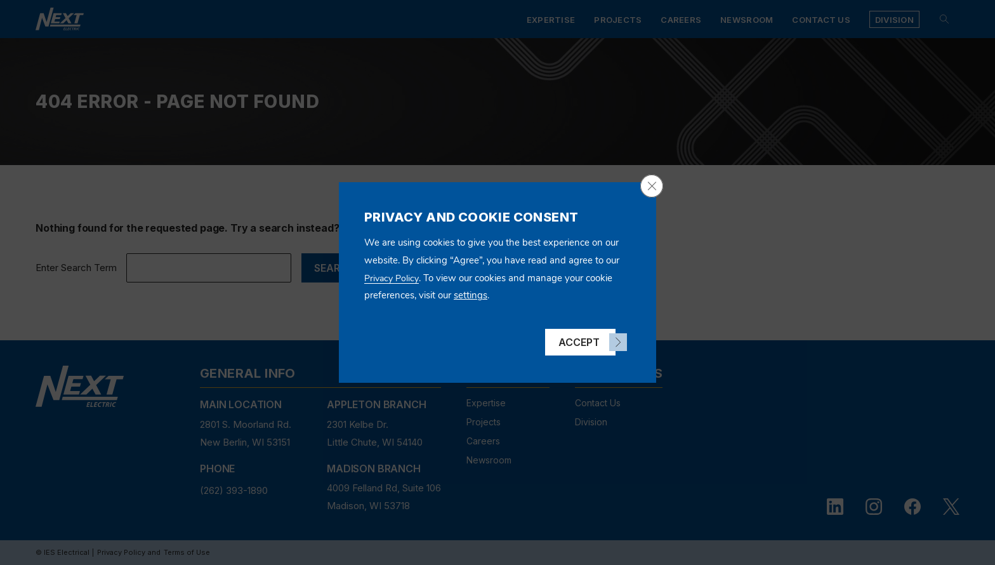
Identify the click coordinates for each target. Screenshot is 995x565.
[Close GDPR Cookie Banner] (651, 186)
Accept (579, 342)
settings (470, 295)
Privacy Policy (391, 278)
